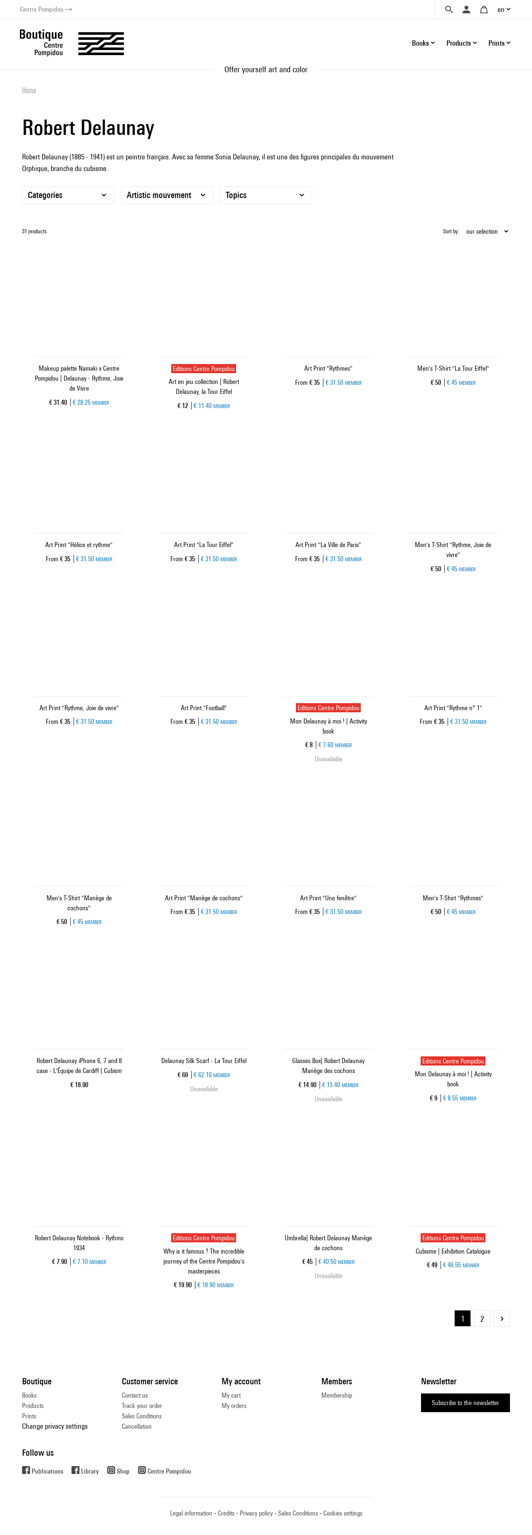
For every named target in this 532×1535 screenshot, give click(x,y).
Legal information (191, 1513)
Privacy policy (256, 1513)
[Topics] (266, 194)
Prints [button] (496, 43)
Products (33, 1406)
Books (29, 1395)
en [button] (501, 9)
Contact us (135, 1395)
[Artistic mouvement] (167, 194)
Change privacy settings (55, 1426)
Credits (226, 1513)
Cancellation (137, 1426)
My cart (231, 1395)
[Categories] (68, 194)
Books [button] (420, 43)
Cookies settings (342, 1513)
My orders (234, 1406)
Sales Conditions (142, 1416)
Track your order (142, 1406)
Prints (29, 1416)
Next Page (501, 1318)
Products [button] (458, 43)
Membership (336, 1395)
